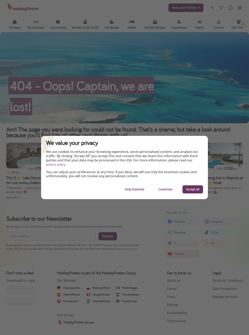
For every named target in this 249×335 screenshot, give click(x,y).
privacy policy (56, 164)
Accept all (192, 189)
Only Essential (134, 189)
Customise (165, 189)
